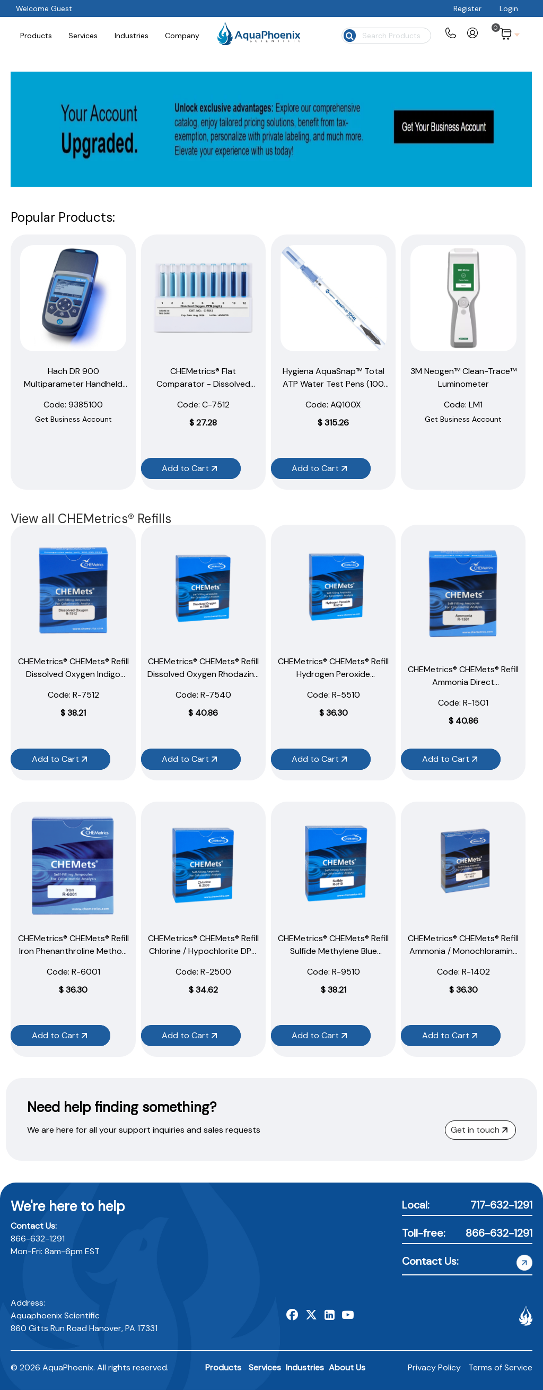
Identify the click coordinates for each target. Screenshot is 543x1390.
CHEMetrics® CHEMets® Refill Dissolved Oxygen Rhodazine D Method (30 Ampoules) (203, 674)
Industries (305, 1367)
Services (265, 1367)
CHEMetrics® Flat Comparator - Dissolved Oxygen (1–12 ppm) (203, 384)
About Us (347, 1367)
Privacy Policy (434, 1367)
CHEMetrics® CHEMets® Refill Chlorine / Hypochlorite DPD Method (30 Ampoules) (203, 951)
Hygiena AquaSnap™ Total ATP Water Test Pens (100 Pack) (333, 384)
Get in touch (479, 1129)
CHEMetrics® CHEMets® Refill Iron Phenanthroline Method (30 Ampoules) (73, 951)
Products (223, 1367)
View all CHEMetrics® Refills (91, 518)
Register (467, 8)
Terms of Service (500, 1367)
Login (509, 8)
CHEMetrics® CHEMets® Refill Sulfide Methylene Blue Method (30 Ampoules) (333, 951)
